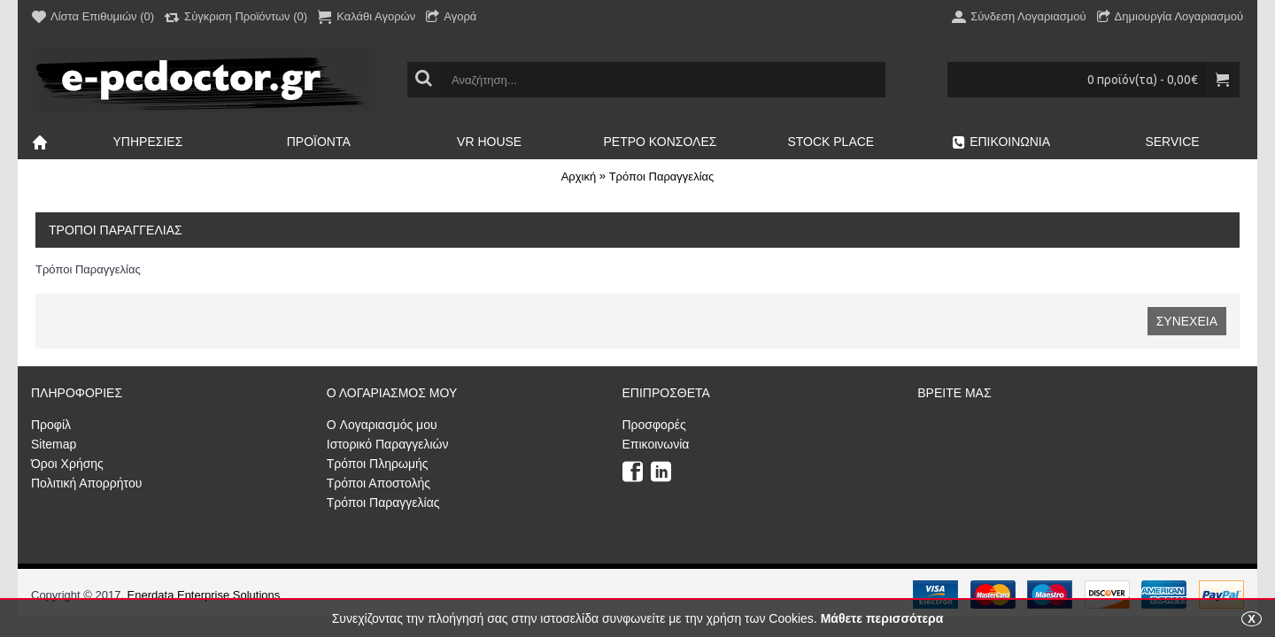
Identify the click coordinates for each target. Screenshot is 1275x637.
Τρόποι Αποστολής (378, 483)
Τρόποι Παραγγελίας (662, 176)
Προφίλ (51, 425)
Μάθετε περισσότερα (882, 618)
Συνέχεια (1186, 321)
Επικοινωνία (656, 444)
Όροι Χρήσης (67, 464)
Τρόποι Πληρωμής (378, 464)
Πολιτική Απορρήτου (86, 483)
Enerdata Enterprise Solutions (204, 595)
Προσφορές (654, 425)
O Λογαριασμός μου (382, 425)
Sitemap (53, 444)
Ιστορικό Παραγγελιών (388, 444)
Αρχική (579, 176)
